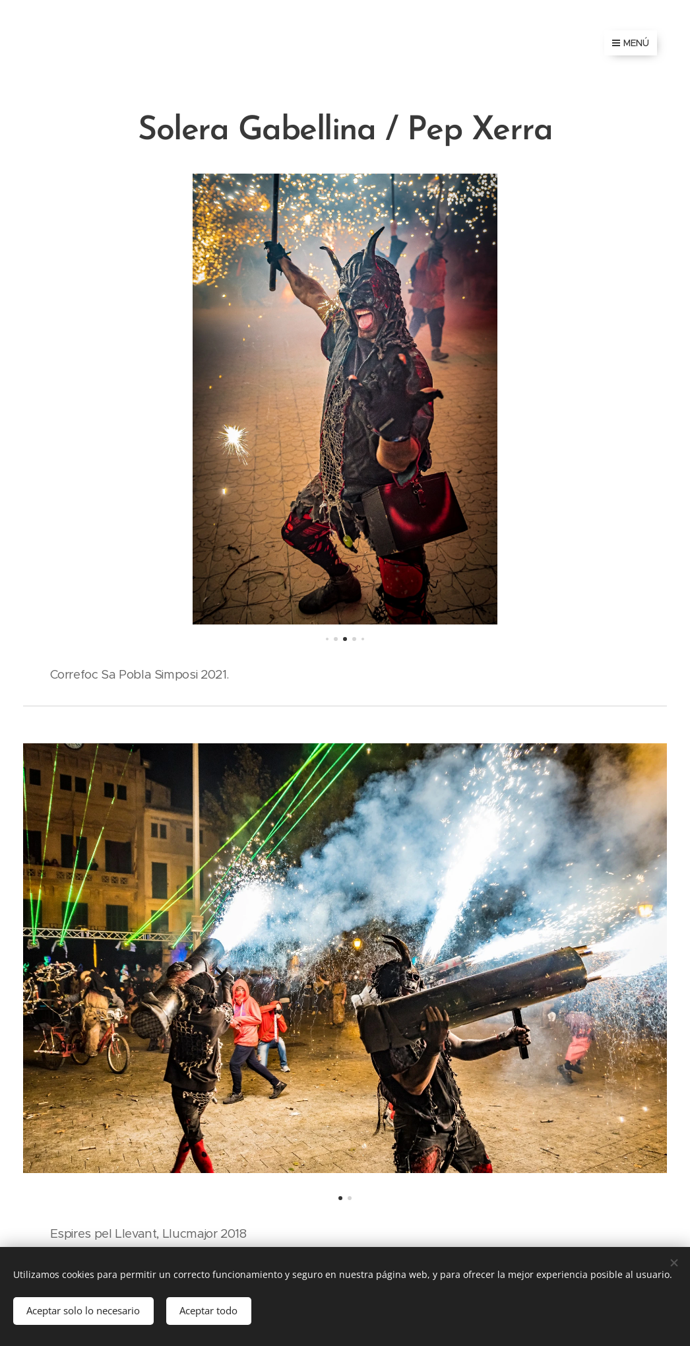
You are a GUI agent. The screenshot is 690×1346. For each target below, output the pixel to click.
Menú (630, 43)
